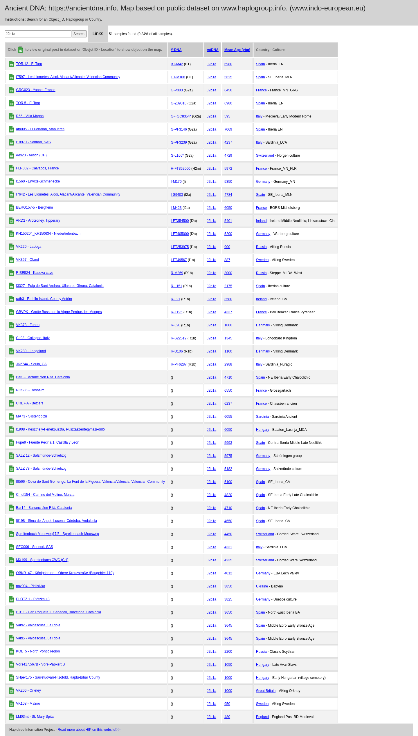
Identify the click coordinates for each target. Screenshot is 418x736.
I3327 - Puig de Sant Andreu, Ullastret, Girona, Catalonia (60, 286)
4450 (228, 534)
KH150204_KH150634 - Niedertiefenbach (48, 234)
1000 (228, 325)
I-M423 (176, 208)
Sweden (262, 260)
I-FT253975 (180, 247)
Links (97, 33)
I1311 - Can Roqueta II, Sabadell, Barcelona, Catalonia (58, 612)
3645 (228, 625)
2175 (228, 286)
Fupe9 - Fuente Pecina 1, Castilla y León (47, 442)
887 (227, 260)
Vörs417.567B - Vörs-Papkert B (40, 664)
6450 (228, 90)
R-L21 (175, 299)
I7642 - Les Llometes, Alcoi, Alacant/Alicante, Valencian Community (68, 194)
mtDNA (213, 50)
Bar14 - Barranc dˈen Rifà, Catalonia (44, 508)
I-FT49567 (179, 260)
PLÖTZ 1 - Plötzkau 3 (32, 599)
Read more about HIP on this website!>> (89, 730)
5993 (228, 443)
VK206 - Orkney (28, 690)
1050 (228, 665)
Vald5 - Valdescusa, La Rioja (38, 638)
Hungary (262, 430)
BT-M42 (177, 64)
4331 (228, 547)
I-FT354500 (180, 221)
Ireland (261, 221)
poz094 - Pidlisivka (30, 586)
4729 (228, 155)
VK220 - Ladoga (28, 247)
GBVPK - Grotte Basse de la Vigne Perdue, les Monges (59, 312)
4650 (228, 521)
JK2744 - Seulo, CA (31, 364)
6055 (228, 417)
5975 (228, 456)
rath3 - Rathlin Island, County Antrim (44, 299)
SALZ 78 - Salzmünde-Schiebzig (41, 468)
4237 (228, 142)
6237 (228, 404)
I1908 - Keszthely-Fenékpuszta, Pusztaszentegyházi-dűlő (60, 429)
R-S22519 (178, 338)
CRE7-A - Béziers (29, 403)
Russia (261, 247)
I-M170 (176, 182)
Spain (260, 64)
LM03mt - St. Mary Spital (35, 717)
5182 (228, 469)
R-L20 (175, 325)
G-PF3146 (179, 129)
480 (227, 717)
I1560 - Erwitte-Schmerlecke (38, 181)
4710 (228, 377)
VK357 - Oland (27, 260)
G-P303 (177, 90)
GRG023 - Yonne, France (35, 90)
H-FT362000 (180, 169)
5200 (228, 234)
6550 (228, 390)
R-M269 (177, 273)
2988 (228, 364)
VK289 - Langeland (31, 351)
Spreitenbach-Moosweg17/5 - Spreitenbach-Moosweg (57, 534)
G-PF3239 (179, 142)
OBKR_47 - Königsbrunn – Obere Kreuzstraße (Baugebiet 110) (64, 573)
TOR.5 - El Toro (28, 103)
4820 (228, 495)
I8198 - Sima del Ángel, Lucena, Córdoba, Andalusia (56, 521)
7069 (228, 129)
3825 (228, 599)
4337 (228, 312)
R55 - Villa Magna (30, 116)
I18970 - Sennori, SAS (33, 142)
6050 (228, 208)
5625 (228, 77)
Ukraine (262, 586)
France (261, 90)
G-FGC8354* (181, 116)
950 (227, 704)
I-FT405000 (180, 234)
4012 (228, 573)
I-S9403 (177, 195)
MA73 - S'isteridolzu (31, 416)
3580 (228, 299)
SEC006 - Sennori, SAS (34, 547)
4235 (228, 560)
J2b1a (211, 64)
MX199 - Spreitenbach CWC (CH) (42, 560)
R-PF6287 (179, 364)
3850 (228, 586)
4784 (228, 195)
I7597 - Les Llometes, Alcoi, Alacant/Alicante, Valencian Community (68, 77)
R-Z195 (176, 312)
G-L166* (177, 155)
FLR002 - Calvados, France (37, 168)
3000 (228, 273)
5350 (228, 182)
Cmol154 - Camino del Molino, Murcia (45, 495)
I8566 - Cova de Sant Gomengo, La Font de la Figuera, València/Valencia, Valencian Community (90, 482)
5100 (228, 482)
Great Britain (265, 691)
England (262, 717)
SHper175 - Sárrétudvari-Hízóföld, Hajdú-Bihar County (58, 677)
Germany (263, 182)
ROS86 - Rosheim (30, 390)
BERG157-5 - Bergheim (34, 207)
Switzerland (265, 155)
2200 (228, 652)
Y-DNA (176, 50)
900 (227, 247)
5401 (228, 221)
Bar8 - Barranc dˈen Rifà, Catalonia (43, 377)
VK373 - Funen (27, 325)
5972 (228, 169)
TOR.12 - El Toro (29, 64)
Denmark (263, 325)
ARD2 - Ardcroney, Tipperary (38, 220)
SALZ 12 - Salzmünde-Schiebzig (41, 455)
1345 (228, 338)
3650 (228, 612)
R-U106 (177, 351)
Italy (259, 116)
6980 (228, 64)
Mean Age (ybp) (237, 50)
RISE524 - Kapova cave (34, 273)
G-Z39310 (178, 103)
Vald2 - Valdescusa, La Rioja (38, 625)
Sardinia (262, 417)
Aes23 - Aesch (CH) (31, 155)
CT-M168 (178, 77)
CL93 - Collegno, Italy (32, 338)
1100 (228, 351)
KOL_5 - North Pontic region (38, 651)
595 (227, 116)
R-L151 (176, 286)
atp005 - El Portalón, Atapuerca (40, 129)
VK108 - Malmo (28, 703)
